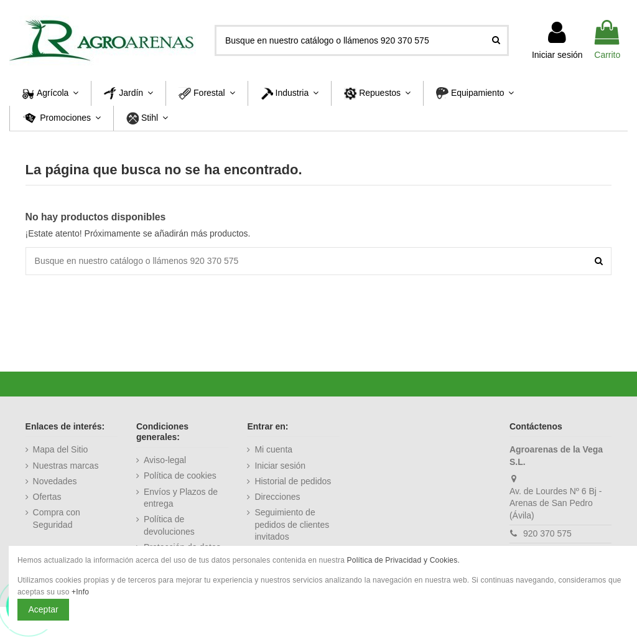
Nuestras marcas (66, 466)
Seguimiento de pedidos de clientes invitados (291, 524)
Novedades (55, 481)
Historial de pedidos (292, 481)
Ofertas (47, 497)
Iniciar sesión (279, 466)
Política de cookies (180, 476)
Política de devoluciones (169, 525)
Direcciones (277, 497)
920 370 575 (547, 533)
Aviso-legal (165, 460)
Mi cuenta (273, 449)
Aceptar (43, 609)
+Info (80, 592)
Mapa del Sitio (60, 449)
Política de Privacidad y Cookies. (403, 560)
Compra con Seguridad (56, 518)
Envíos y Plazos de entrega (181, 498)
